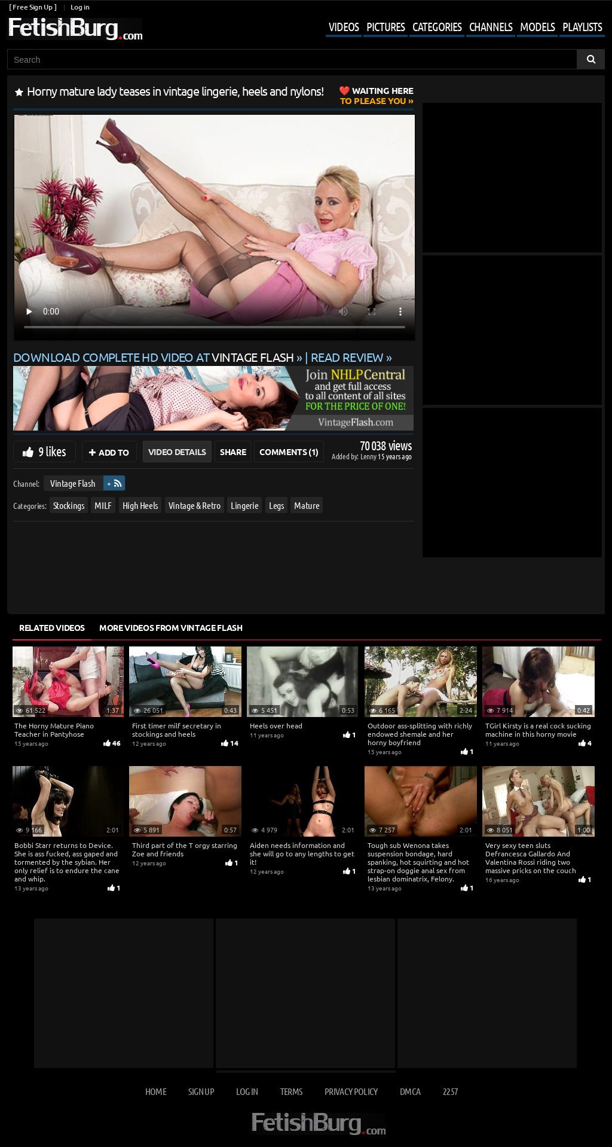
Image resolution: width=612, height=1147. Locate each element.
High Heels (140, 504)
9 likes (52, 451)
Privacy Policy (351, 1091)
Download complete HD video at (154, 356)
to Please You (377, 95)
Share (233, 451)
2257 (450, 1091)
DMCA (410, 1091)
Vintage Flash (72, 483)
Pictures (385, 26)
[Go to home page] (74, 29)
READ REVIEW (347, 356)
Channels (490, 26)
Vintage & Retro (195, 504)
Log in (80, 7)
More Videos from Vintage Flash (171, 627)
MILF (103, 504)
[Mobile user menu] (456, 27)
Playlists (582, 26)
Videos (344, 26)
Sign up (200, 1091)
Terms (291, 1091)
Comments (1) (289, 451)
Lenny (369, 456)
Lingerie (244, 504)
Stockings (68, 504)
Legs (276, 504)
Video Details (177, 451)
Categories (436, 26)
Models (537, 26)
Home (155, 1091)
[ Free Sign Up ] (32, 7)
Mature (306, 504)
